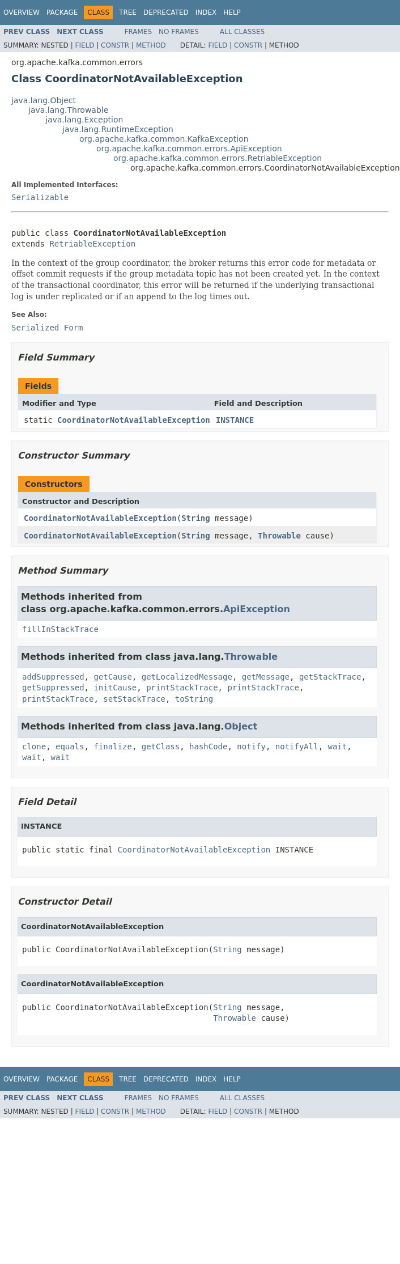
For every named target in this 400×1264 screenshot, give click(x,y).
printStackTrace (182, 687)
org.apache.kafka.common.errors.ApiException (189, 148)
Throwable (279, 535)
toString (194, 698)
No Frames (179, 32)
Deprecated (166, 12)
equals (70, 746)
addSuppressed (53, 676)
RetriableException (92, 243)
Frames (138, 32)
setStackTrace (134, 698)
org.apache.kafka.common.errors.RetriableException (217, 158)
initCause (115, 687)
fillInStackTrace (60, 629)
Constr (115, 45)
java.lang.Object (43, 100)
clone (34, 746)
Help (232, 12)
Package (62, 12)
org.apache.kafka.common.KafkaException (164, 138)
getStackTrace (330, 676)
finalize (112, 746)
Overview (21, 12)
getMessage (266, 676)
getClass (161, 746)
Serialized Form (47, 327)
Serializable (40, 197)
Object (241, 726)
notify (251, 746)
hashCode (208, 746)
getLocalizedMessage (187, 676)
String (195, 518)
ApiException (256, 609)
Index (206, 12)
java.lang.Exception (84, 119)
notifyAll (296, 746)
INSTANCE (235, 420)
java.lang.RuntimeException (117, 129)
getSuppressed (53, 687)
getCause (112, 676)
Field (84, 45)
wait (337, 746)
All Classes (242, 32)
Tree (128, 12)
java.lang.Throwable (68, 109)
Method (151, 45)
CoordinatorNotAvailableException (133, 420)
